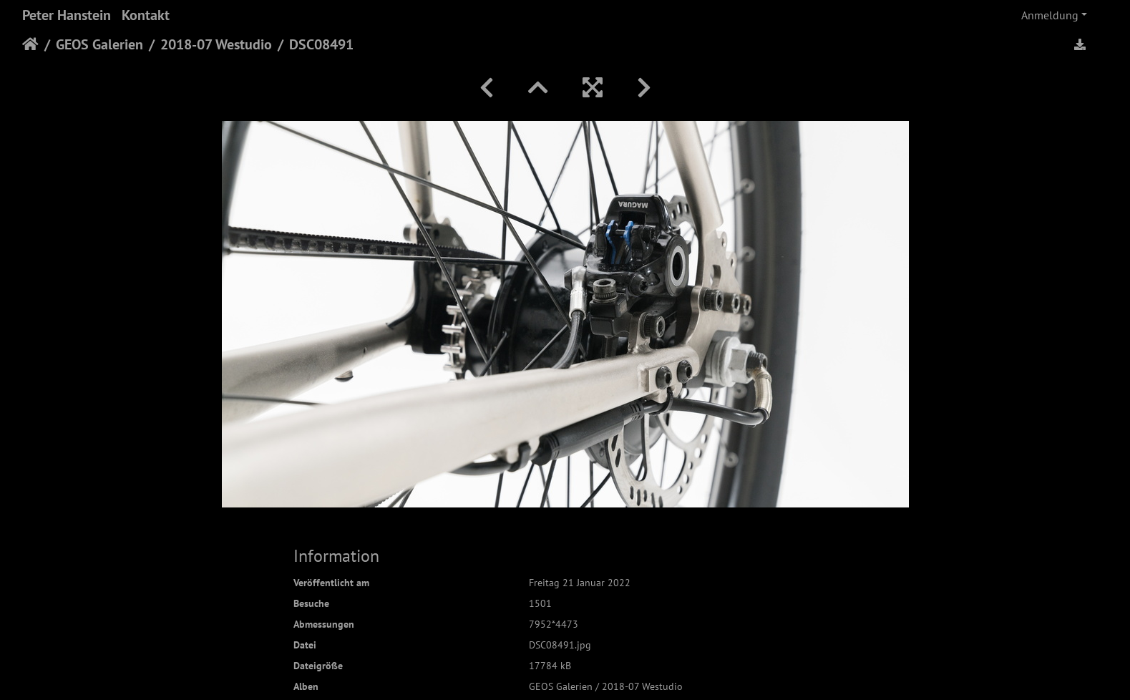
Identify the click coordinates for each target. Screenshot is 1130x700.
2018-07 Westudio (216, 44)
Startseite (30, 44)
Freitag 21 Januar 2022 (579, 582)
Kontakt (146, 15)
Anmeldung (1049, 15)
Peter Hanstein (66, 15)
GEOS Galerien (99, 44)
